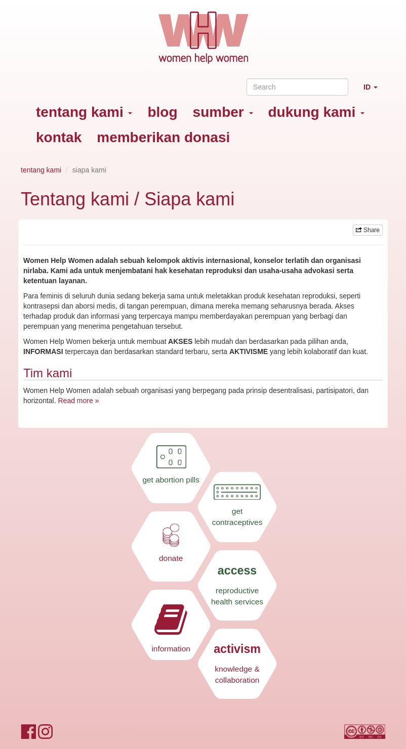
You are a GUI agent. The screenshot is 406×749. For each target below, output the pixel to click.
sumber (223, 112)
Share (368, 230)
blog (162, 112)
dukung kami (316, 112)
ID (374, 91)
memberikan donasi (163, 137)
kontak (59, 137)
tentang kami (84, 112)
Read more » (78, 400)
